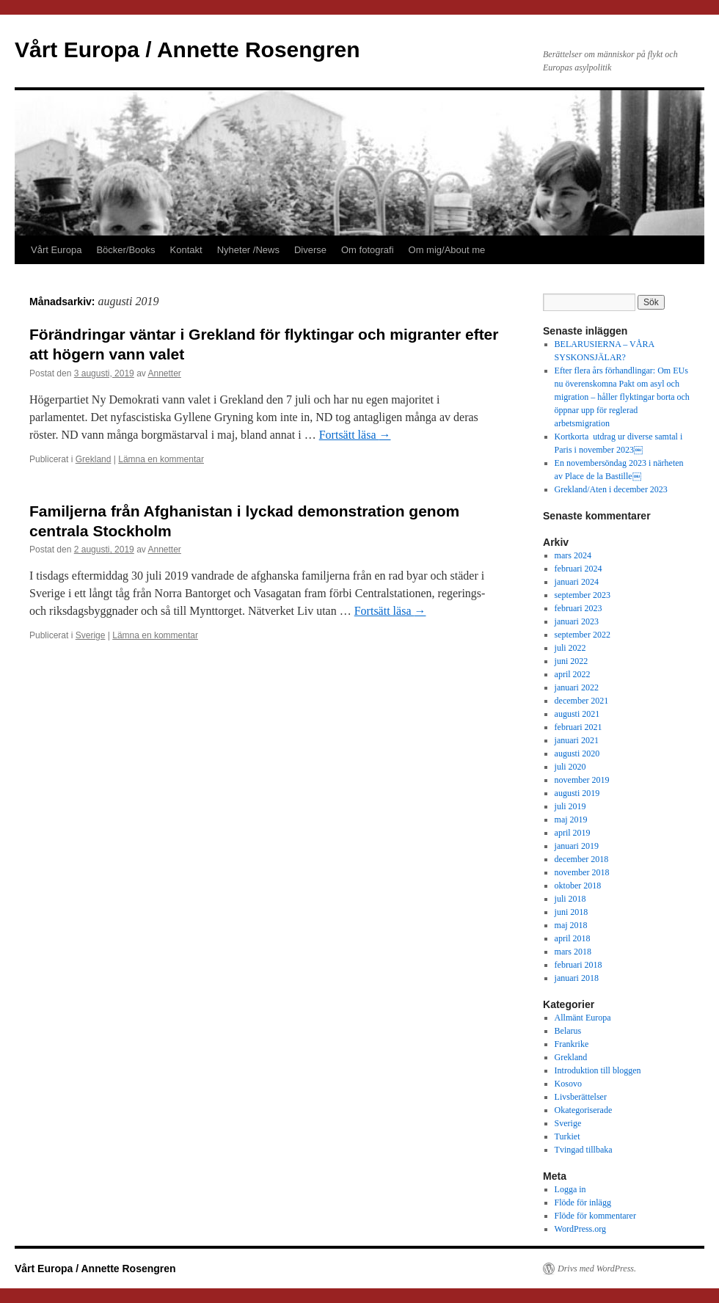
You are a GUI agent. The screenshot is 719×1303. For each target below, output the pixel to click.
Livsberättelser (581, 1097)
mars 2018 (573, 951)
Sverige (91, 635)
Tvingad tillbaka (584, 1150)
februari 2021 (578, 727)
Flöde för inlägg (583, 1202)
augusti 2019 (577, 793)
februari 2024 (578, 568)
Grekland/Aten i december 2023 (611, 489)
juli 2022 (570, 648)
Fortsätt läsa (355, 434)
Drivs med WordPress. (597, 1268)
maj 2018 (571, 925)
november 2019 (582, 780)
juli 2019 (570, 806)
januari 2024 (577, 582)
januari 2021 (577, 740)
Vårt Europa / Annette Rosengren (187, 49)
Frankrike (572, 1044)
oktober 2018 (578, 885)
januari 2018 (577, 978)
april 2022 (573, 674)
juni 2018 (571, 912)
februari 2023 (578, 608)
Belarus (568, 1031)
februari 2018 (578, 965)
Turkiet (567, 1136)
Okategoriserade (584, 1110)
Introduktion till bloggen (598, 1070)
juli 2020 (570, 767)
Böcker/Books (125, 249)
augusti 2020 (577, 753)
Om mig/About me (447, 249)
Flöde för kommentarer (595, 1216)
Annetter (164, 373)
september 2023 (582, 595)
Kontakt (186, 249)
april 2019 (573, 833)
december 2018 (582, 859)
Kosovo (568, 1083)
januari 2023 (577, 621)
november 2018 (582, 872)
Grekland (94, 459)
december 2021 (582, 701)
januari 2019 (577, 846)
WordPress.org (580, 1229)
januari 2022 (577, 687)
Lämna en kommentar (161, 459)
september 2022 (582, 634)
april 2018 (573, 938)
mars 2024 (573, 555)
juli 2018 (570, 899)
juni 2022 (571, 661)
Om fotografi (367, 249)
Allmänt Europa (583, 1017)
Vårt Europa (56, 249)
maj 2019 (571, 819)
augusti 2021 (577, 714)
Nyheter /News (248, 249)
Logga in (570, 1189)
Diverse (310, 249)
